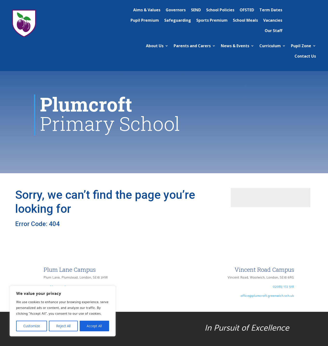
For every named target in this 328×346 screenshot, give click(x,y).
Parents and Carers (192, 45)
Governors (176, 10)
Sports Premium (212, 20)
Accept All (94, 326)
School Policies (220, 10)
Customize (31, 326)
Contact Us (305, 56)
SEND (196, 10)
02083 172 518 (283, 291)
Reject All (63, 326)
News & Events (235, 45)
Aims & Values (146, 10)
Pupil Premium (145, 20)
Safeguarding (177, 20)
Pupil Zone (301, 45)
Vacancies (272, 20)
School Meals (245, 20)
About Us (155, 45)
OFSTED (247, 10)
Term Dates (270, 10)
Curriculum (270, 45)
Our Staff (273, 30)
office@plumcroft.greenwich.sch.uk (267, 301)
